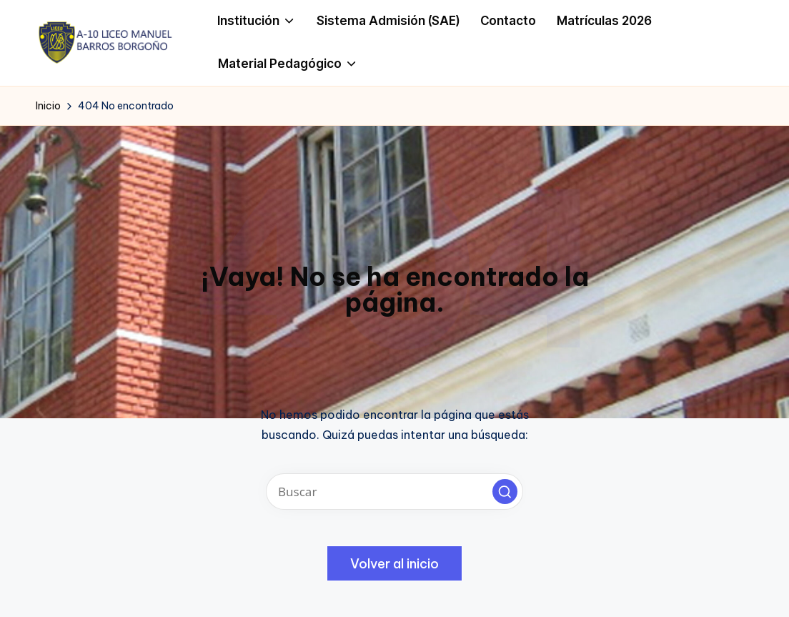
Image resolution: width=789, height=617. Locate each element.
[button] (504, 491)
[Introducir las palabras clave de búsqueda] (394, 491)
